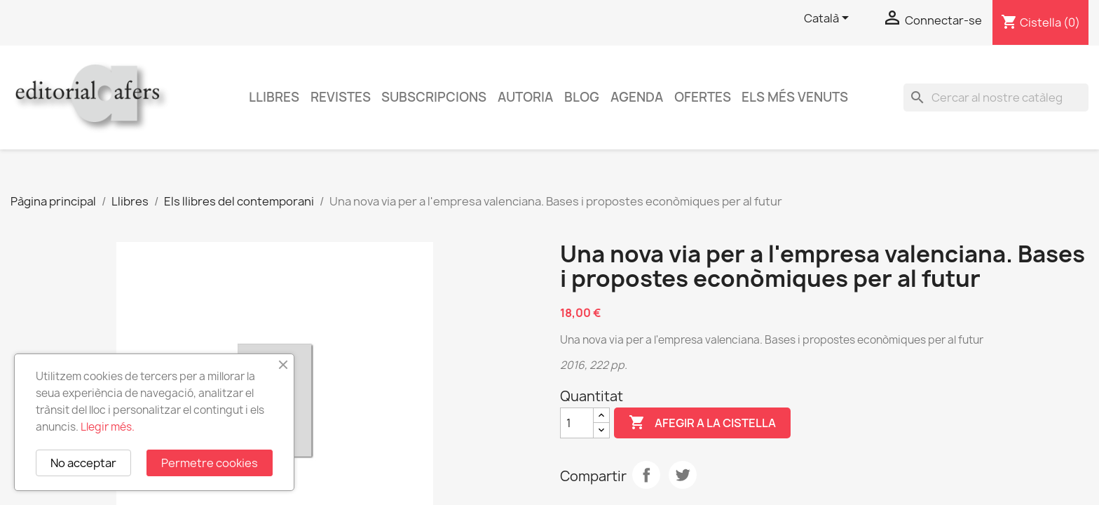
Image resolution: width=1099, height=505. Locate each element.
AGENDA (636, 97)
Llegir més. (108, 426)
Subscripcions (433, 97)
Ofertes (702, 97)
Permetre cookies (209, 463)
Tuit (683, 475)
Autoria (525, 97)
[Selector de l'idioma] (829, 19)
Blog (581, 97)
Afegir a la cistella (702, 423)
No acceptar (83, 463)
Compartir (646, 475)
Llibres (274, 97)
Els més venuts (795, 97)
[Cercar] (995, 97)
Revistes (340, 97)
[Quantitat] (577, 423)
